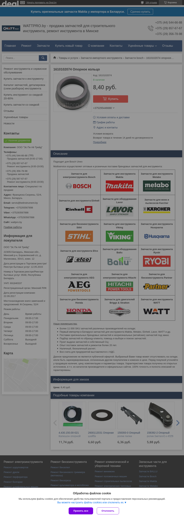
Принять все (80, 510)
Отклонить (108, 510)
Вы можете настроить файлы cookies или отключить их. (90, 502)
